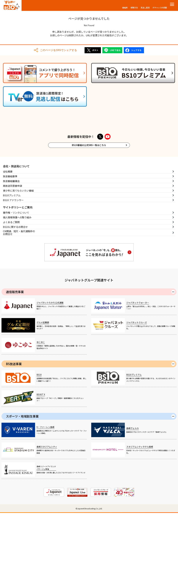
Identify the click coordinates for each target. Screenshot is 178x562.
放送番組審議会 (11, 230)
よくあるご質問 (11, 271)
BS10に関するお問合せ (15, 276)
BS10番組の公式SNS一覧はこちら (89, 194)
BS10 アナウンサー (13, 249)
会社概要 (7, 220)
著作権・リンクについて (16, 261)
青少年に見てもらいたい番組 (18, 239)
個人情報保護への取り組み (17, 266)
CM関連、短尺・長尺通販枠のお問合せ (19, 282)
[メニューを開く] (172, 4)
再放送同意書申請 (12, 235)
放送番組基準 (10, 225)
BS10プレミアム (12, 244)
